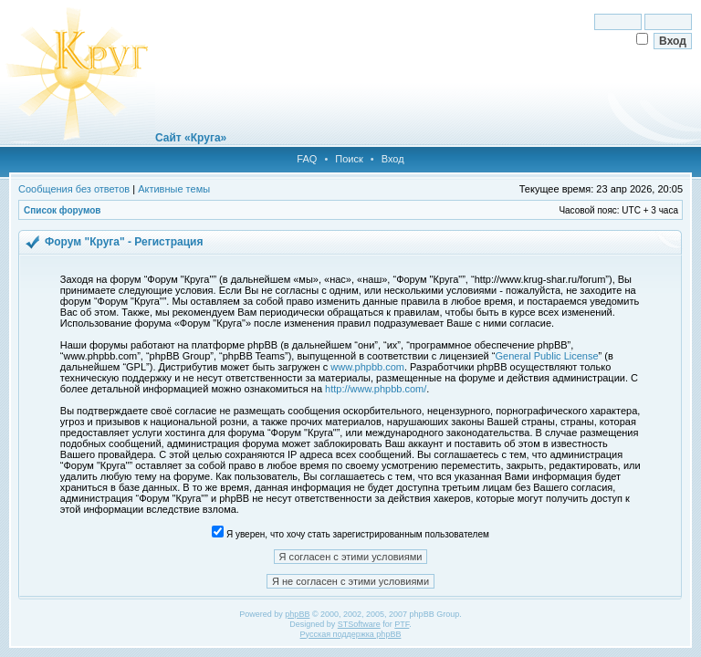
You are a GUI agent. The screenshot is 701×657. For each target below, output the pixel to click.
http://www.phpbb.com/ (375, 388)
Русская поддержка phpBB (351, 634)
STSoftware (359, 624)
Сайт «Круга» (190, 137)
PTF (401, 624)
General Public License (546, 355)
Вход (393, 158)
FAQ (307, 158)
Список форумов (62, 210)
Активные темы (174, 188)
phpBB (297, 614)
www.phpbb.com (367, 366)
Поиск (348, 158)
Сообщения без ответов (74, 188)
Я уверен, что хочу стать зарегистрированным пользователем (350, 534)
